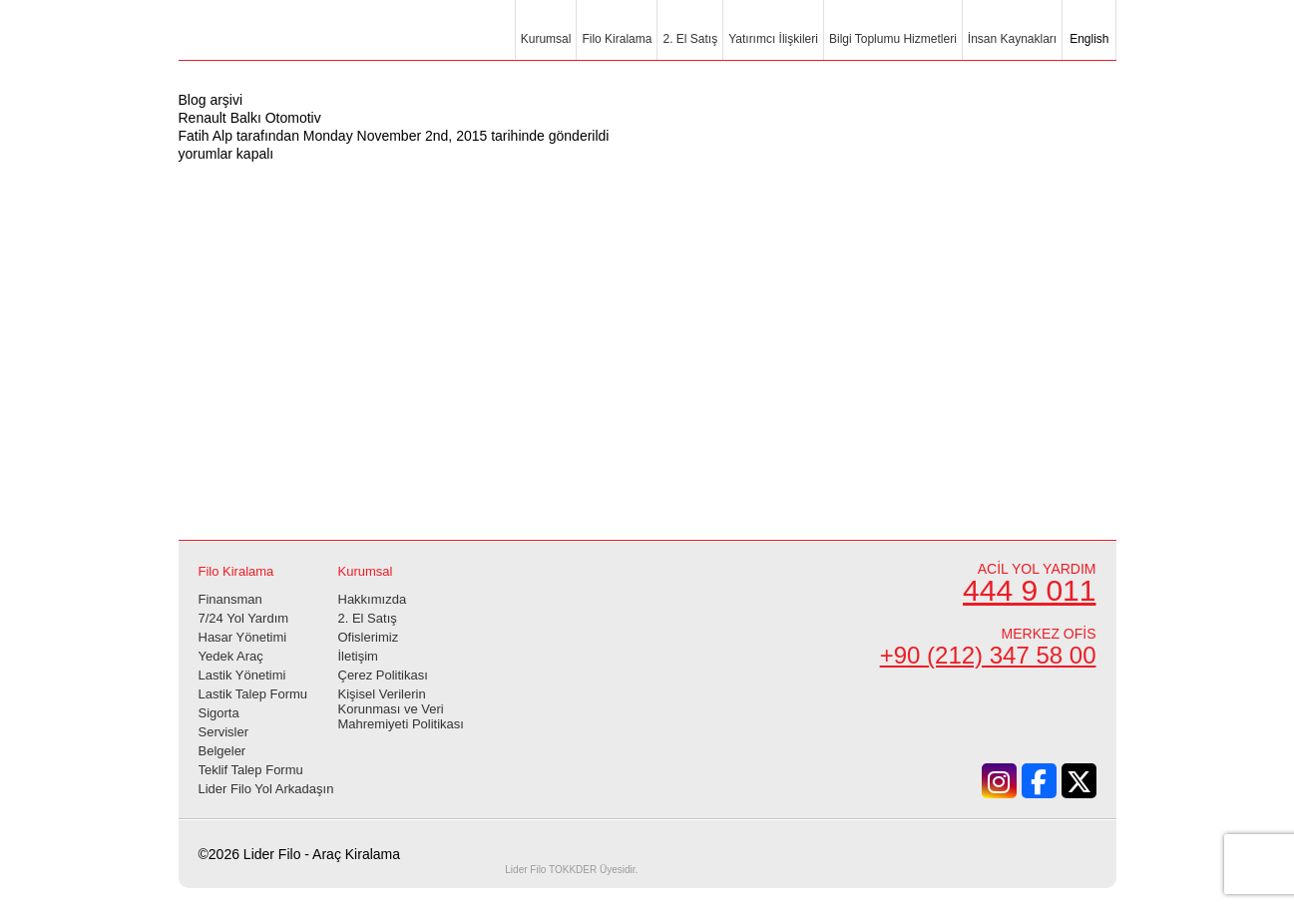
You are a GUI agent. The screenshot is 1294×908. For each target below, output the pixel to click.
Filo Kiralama (616, 39)
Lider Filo (288, 42)
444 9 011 (1029, 590)
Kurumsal (546, 39)
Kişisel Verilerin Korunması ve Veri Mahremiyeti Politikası (401, 708)
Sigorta (219, 712)
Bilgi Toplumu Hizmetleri (893, 39)
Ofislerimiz (368, 637)
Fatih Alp (205, 136)
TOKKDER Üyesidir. (571, 869)
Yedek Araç (231, 656)
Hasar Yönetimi (243, 637)
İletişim (358, 656)
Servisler (224, 731)
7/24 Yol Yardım (244, 618)
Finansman (230, 599)
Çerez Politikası (383, 675)
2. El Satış (689, 39)
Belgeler (222, 750)
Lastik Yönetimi (242, 675)
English (1088, 39)
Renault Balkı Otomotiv (250, 118)
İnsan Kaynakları (1012, 39)
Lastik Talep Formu (253, 693)
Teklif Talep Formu (251, 769)
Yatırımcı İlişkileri (773, 39)
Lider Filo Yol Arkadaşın (266, 788)
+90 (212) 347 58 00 (988, 655)
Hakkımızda (372, 599)
